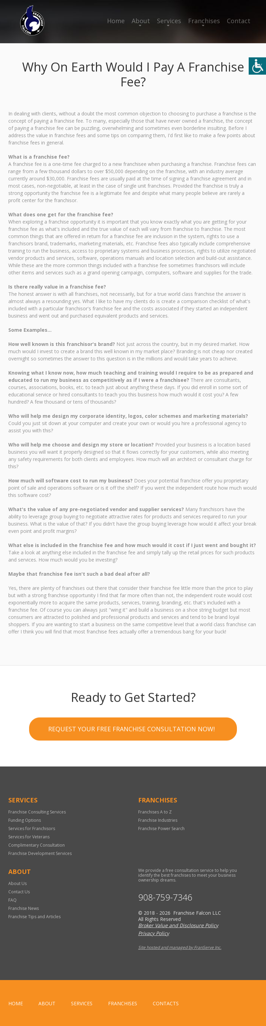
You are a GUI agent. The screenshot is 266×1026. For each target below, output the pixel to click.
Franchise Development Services (40, 853)
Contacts (166, 1003)
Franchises (204, 21)
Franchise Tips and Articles (34, 917)
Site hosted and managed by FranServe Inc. (179, 947)
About (141, 21)
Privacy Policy (153, 933)
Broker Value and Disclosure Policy (178, 925)
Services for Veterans (29, 837)
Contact (238, 21)
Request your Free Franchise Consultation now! (131, 730)
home (15, 1003)
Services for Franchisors (31, 828)
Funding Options (24, 820)
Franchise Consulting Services (37, 812)
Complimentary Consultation (36, 845)
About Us (17, 883)
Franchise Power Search (161, 828)
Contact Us (19, 892)
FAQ (12, 900)
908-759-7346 (165, 897)
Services (169, 21)
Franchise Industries (157, 820)
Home (116, 21)
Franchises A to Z (155, 812)
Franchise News (23, 908)
